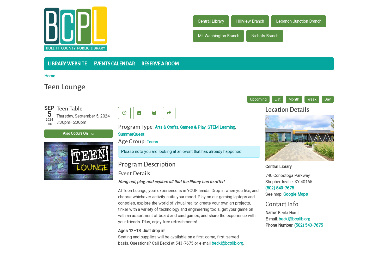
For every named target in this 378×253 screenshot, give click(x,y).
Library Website (67, 63)
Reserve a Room (160, 63)
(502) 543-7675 (279, 188)
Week (311, 99)
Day (328, 99)
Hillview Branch (250, 21)
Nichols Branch (264, 35)
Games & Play (193, 127)
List (278, 99)
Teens (152, 141)
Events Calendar (114, 63)
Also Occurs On (78, 133)
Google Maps (295, 194)
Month (294, 99)
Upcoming (258, 99)
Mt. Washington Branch (218, 35)
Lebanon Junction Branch (298, 21)
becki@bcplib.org (227, 243)
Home (49, 75)
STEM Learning (221, 127)
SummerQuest (131, 134)
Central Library (211, 21)
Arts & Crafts (166, 127)
